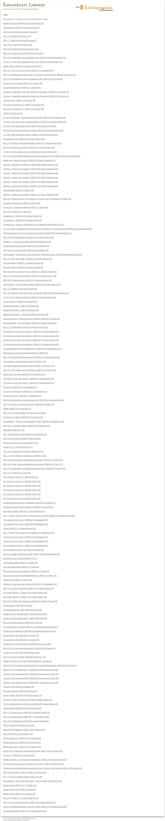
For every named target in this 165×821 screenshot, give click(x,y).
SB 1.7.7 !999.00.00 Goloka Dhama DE (19, 41)
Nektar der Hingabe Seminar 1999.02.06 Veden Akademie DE (29, 160)
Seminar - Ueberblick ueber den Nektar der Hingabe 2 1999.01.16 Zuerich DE (36, 96)
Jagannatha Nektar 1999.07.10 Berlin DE (20, 563)
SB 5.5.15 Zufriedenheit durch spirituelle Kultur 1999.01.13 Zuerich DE (33, 79)
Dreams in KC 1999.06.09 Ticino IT (18, 447)
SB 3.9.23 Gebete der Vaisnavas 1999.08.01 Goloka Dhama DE (30, 601)
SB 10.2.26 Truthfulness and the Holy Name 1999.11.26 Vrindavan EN (33, 751)
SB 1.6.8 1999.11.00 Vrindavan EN (18, 734)
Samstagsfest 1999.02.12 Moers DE (18, 190)
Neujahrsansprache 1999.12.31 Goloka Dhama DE (24, 811)
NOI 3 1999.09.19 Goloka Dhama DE (19, 725)
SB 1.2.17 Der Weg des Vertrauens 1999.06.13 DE (24, 456)
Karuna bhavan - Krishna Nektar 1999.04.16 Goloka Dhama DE (30, 323)
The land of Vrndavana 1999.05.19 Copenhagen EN (25, 392)
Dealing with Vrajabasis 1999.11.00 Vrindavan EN (24, 730)
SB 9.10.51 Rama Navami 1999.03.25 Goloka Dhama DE (27, 280)
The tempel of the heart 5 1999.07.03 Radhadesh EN (25, 546)
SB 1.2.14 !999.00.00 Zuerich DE (17, 36)
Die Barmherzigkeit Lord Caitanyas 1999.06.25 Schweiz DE (28, 507)
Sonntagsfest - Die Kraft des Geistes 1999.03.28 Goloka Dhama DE (31, 285)
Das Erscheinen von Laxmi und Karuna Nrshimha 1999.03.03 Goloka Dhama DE (37, 233)
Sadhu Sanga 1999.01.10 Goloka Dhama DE (22, 66)
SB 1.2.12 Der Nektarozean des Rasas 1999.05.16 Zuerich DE (29, 370)
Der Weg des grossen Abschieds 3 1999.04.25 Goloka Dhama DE (31, 340)
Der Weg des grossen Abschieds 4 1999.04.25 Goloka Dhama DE (31, 345)
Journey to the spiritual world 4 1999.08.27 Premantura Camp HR (30, 683)
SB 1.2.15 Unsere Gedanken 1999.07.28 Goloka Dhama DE (28, 588)
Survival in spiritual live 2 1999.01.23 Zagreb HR (23, 109)
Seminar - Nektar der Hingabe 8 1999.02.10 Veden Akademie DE (30, 186)
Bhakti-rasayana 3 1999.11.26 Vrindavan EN (22, 747)
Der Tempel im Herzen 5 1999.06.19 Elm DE (22, 494)
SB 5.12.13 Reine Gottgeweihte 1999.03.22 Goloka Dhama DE (29, 276)
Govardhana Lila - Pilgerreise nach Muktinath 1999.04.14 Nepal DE (31, 319)
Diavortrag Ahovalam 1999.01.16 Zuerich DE (22, 88)
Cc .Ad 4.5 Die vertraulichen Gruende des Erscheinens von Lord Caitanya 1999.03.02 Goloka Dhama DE (47, 229)
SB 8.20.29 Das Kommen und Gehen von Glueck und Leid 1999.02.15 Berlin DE (37, 199)
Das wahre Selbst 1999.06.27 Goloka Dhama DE (24, 511)
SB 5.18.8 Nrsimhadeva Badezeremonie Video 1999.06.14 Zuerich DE (33, 460)
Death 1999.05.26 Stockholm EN (17, 409)
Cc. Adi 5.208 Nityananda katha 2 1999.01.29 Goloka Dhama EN (30, 135)
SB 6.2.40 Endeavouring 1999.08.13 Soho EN (22, 623)
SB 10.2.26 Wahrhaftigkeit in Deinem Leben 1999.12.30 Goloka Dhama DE (35, 807)
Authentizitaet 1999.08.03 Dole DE (17, 606)
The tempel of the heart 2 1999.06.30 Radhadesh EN (25, 524)
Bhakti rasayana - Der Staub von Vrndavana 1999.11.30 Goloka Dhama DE (35, 760)
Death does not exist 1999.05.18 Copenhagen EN (24, 374)
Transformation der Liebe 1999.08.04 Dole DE (22, 610)
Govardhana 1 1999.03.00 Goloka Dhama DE (22, 216)
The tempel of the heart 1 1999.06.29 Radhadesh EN (25, 520)
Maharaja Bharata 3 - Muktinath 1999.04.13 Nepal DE (26, 315)
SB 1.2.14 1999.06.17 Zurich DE (17, 473)
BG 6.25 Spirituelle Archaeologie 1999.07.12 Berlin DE (26, 571)
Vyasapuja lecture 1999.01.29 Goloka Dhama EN (24, 139)
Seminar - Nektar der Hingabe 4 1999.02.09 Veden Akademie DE (30, 178)
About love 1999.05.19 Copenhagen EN (20, 387)
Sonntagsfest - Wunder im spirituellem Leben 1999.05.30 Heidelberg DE (33, 422)
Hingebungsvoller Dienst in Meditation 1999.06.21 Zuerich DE (29, 503)
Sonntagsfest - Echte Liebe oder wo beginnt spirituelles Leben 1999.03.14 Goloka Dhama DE (42, 255)
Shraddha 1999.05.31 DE (14, 430)
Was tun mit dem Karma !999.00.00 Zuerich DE (23, 53)
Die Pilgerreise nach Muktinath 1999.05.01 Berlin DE (25, 353)
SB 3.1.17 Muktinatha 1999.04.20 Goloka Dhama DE (25, 327)
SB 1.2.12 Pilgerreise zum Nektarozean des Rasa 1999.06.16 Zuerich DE (34, 469)
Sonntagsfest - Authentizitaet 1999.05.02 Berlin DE (24, 362)
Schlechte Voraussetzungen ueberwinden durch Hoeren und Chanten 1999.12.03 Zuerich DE (42, 768)
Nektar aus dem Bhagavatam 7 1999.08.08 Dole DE (25, 618)
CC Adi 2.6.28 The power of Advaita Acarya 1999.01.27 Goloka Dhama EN (34, 122)
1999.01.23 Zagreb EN (12, 113)
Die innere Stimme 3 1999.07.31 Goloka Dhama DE (25, 597)
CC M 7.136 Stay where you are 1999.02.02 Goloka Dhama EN (30, 152)
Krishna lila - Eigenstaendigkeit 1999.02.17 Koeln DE (25, 208)
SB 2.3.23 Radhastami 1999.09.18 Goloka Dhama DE (26, 721)
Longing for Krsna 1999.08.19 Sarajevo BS (21, 653)
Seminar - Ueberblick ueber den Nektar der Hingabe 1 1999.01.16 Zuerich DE (36, 92)
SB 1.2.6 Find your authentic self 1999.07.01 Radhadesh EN (28, 533)
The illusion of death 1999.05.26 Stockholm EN (23, 417)
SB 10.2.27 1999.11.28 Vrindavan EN (19, 755)
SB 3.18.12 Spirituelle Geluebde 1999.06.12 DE (23, 452)
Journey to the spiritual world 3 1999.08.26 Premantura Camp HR (30, 678)
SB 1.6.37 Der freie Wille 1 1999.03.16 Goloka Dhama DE (27, 259)
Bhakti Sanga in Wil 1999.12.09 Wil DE (19, 790)
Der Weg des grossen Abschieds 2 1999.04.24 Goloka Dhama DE (31, 336)
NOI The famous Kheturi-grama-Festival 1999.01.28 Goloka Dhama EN (33, 130)
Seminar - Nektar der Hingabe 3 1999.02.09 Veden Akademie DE (30, 173)
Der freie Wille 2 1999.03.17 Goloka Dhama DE (23, 263)
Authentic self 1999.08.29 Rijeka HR (18, 687)
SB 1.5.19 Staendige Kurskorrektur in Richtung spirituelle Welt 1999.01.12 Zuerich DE (39, 75)
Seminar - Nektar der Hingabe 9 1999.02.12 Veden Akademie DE (30, 195)
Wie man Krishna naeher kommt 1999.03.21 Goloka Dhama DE (30, 272)
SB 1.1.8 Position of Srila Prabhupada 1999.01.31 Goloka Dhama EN (32, 143)
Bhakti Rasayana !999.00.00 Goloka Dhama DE (23, 23)
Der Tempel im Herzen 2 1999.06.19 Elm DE (22, 481)
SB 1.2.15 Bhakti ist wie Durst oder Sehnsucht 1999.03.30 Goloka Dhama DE (36, 293)
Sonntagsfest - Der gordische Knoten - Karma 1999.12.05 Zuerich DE (32, 781)
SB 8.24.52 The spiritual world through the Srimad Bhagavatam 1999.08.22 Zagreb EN (39, 666)
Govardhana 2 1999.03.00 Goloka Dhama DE (22, 220)
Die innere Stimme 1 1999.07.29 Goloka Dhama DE (25, 593)
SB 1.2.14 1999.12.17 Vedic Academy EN (20, 798)
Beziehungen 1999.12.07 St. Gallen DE (19, 785)
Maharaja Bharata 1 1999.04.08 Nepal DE (21, 306)
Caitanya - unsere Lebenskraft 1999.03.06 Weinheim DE (27, 242)
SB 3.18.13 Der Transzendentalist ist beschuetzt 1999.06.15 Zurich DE (33, 464)
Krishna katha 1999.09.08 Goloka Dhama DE (22, 708)
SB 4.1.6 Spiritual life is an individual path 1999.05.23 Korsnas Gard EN (33, 400)
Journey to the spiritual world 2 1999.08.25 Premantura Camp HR (30, 674)
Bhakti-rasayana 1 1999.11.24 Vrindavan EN (22, 738)
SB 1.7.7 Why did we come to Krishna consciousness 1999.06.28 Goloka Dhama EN (39, 516)
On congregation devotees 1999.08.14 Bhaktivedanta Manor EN (30, 627)
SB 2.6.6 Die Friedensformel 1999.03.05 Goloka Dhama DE (28, 237)
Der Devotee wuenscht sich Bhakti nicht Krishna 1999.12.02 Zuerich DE (33, 764)
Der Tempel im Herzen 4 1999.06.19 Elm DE (22, 490)
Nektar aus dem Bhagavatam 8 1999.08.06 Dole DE (25, 614)
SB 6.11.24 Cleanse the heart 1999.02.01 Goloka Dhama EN (29, 148)
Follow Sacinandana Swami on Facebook (16, 820)
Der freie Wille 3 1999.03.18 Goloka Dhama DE (23, 267)
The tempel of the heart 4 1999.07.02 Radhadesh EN (25, 541)
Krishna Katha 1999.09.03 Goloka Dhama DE (22, 695)
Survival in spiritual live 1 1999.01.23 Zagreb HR (23, 105)
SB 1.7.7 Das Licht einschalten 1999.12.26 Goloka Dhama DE (29, 803)
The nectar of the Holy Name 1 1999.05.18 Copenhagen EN (28, 379)
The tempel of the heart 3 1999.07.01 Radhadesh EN (25, 537)
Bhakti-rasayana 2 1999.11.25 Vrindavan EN (22, 743)
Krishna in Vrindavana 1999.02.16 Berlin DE (21, 203)
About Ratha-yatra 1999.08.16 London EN (21, 636)
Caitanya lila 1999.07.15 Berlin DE (17, 580)
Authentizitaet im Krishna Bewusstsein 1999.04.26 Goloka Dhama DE (32, 349)
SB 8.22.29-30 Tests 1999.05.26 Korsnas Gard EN (24, 413)
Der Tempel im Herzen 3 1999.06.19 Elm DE (22, 486)
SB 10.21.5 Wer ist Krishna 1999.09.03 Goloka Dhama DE (27, 700)
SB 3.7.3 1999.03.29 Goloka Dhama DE (20, 289)
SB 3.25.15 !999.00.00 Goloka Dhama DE (21, 49)
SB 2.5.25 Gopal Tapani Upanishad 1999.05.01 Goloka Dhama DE (31, 357)
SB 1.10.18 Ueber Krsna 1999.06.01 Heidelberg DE (25, 434)
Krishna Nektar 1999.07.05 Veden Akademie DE (23, 550)
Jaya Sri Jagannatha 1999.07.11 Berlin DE (21, 567)
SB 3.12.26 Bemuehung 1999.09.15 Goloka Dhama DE (26, 713)
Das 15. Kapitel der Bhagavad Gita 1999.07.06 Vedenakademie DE (31, 554)
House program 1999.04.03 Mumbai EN (20, 302)
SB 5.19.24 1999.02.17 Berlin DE (17, 212)
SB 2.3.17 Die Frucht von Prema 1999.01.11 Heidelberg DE (28, 71)
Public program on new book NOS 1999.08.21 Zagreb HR (27, 661)
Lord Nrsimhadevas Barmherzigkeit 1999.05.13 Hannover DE (29, 366)
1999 (5, 15)
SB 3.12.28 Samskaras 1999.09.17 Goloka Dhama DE (26, 717)
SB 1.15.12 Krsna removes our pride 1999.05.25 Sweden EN (29, 404)
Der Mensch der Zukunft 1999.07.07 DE (20, 559)
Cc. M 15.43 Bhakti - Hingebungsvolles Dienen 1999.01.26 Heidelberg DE (34, 118)
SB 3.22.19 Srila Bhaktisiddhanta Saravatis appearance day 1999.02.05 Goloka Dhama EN (41, 156)
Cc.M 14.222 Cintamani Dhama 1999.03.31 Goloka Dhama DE (29, 297)
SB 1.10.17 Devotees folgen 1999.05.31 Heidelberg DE (26, 426)
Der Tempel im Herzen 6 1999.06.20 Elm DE (22, 499)
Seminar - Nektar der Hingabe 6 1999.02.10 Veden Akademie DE (30, 182)
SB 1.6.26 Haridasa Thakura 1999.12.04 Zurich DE (24, 773)
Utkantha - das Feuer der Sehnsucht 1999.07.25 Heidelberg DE (30, 584)
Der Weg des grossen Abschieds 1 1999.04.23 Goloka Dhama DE (31, 332)
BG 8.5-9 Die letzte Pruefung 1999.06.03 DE (22, 439)
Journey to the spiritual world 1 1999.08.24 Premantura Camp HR (30, 670)
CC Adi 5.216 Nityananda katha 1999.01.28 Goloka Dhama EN (29, 126)
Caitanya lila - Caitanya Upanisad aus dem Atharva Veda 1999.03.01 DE (33, 225)
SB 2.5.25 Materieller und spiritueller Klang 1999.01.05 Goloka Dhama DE (34, 58)
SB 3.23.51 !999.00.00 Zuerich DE (17, 45)
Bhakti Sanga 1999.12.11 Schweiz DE (19, 794)
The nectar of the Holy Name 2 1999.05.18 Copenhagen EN (28, 383)
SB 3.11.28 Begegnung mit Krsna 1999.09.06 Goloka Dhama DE (30, 704)
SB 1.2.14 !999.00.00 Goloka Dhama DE (20, 32)
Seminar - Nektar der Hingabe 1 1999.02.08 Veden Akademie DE (30, 165)
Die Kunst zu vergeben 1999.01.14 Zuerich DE (23, 83)
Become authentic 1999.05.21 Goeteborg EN (22, 396)
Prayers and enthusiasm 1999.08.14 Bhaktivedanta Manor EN (29, 631)
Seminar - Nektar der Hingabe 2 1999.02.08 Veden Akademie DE (30, 169)
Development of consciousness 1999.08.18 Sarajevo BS (27, 644)
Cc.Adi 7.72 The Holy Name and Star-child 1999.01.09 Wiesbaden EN (32, 62)
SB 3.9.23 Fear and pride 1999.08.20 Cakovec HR (24, 657)
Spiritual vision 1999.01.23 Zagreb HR (19, 101)
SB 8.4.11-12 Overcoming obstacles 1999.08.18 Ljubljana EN (29, 648)
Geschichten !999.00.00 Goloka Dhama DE (21, 28)
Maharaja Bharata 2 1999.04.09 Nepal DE (21, 310)
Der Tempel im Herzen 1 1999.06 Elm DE (20, 477)
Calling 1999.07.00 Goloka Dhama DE (19, 529)
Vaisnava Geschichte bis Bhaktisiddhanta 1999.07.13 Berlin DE (30, 576)
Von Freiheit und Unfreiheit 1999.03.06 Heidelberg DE (26, 250)
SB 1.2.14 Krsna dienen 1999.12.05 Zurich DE (22, 777)
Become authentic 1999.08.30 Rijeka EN (20, 691)
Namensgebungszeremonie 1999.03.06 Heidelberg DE (26, 246)
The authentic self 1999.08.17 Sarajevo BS (21, 640)
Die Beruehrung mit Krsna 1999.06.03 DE (20, 443)
